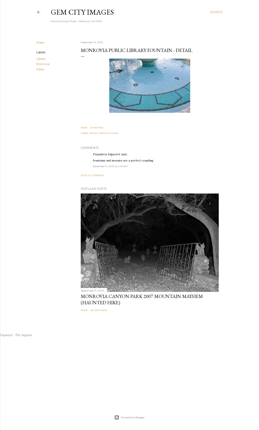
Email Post (96, 127)
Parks (40, 69)
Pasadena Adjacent (106, 154)
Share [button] (40, 42)
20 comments (98, 310)
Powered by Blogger (129, 417)
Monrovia (42, 64)
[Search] (216, 12)
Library (41, 59)
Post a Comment (92, 175)
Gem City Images (82, 12)
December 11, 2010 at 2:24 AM (110, 166)
